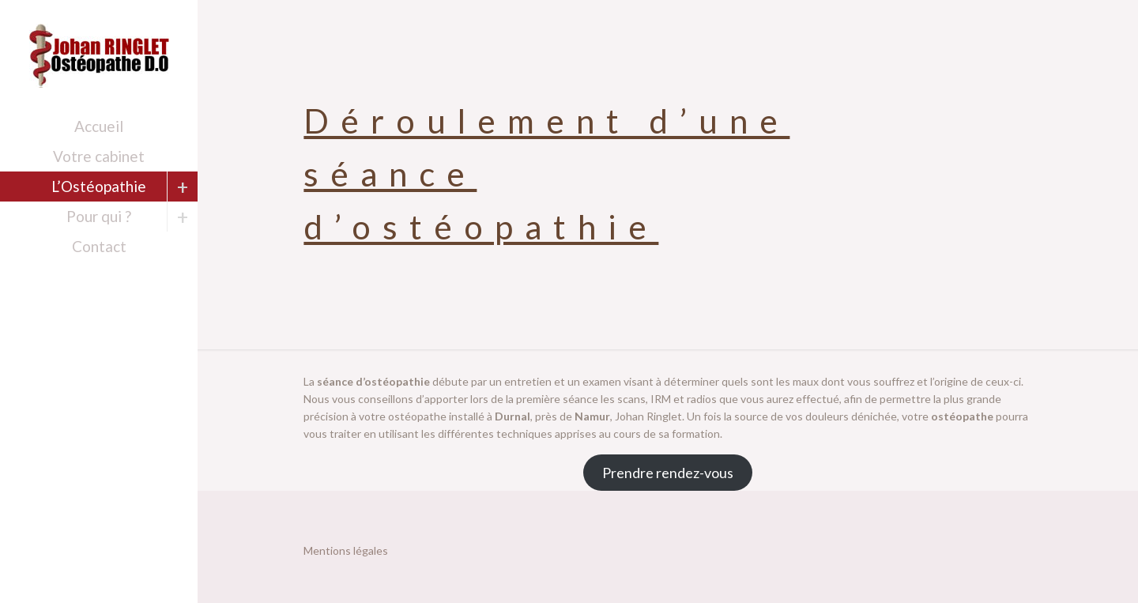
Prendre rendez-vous (667, 472)
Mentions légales (345, 550)
